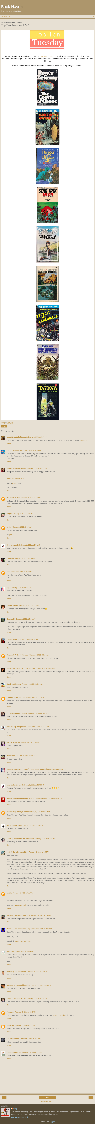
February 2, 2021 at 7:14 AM (29, 605)
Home (47, 1097)
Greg (15, 1109)
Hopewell (10, 619)
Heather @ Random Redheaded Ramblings (23, 798)
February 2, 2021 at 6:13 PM (37, 972)
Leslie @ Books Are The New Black (20, 839)
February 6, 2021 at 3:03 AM (25, 1025)
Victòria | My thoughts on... (17, 727)
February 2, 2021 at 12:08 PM (55, 769)
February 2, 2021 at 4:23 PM (41, 929)
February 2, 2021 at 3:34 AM (37, 468)
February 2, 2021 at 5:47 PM (22, 951)
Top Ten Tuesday (21, 905)
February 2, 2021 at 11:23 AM (28, 742)
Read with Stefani (13, 498)
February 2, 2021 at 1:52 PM (33, 825)
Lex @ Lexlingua (13, 450)
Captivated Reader (14, 684)
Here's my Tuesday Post (15, 478)
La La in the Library (14, 785)
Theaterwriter (12, 639)
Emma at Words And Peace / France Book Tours (25, 769)
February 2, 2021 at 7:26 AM (24, 619)
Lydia (9, 527)
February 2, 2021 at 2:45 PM (39, 852)
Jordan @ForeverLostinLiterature (19, 668)
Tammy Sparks (12, 605)
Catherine (10, 558)
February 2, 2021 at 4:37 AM (23, 514)
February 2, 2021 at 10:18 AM (43, 668)
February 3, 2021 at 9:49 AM (25, 1012)
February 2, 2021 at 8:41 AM (28, 639)
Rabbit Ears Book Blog (23, 941)
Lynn (8, 572)
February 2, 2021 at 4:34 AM (31, 498)
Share (4, 426)
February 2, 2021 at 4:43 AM (21, 527)
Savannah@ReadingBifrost (17, 812)
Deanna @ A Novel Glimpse (17, 655)
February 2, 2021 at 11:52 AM (26, 756)
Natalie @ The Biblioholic (16, 972)
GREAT (15, 483)
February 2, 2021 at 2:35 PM (45, 839)
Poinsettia (10, 1012)
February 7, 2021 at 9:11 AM (31, 1052)
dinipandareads (13, 545)
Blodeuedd (11, 756)
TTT (15, 937)
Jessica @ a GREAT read (16, 468)
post (10, 535)
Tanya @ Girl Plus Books (16, 998)
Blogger (52, 1122)
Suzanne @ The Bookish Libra (18, 985)
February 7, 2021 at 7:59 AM (30, 1039)
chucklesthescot (13, 1039)
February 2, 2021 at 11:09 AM (38, 727)
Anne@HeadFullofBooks (16, 437)
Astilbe (9, 893)
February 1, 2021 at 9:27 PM (36, 437)
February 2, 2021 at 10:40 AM (32, 684)
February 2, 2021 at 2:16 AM (30, 450)
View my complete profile (20, 1117)
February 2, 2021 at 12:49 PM (39, 812)
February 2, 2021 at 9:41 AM (38, 655)
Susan (9, 951)
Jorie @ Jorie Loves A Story (17, 852)
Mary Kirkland (12, 742)
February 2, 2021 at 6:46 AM (21, 572)
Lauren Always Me (14, 1052)
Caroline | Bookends (14, 697)
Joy (8, 588)
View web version (47, 1101)
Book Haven (11, 7)
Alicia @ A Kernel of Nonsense (18, 915)
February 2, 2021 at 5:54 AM (29, 545)
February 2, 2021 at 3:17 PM (23, 893)
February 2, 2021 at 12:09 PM (33, 785)
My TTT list (84, 440)
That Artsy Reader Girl (48, 56)
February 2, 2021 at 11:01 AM (33, 697)
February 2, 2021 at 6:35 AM (25, 558)
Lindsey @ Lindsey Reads (17, 713)
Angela (9, 514)
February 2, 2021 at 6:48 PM (41, 985)
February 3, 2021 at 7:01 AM (37, 998)
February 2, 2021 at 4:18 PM (41, 915)
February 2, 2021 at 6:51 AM (21, 588)
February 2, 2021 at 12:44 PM (51, 798)
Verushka (10, 1025)
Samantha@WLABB (14, 825)
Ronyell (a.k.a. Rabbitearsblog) (18, 929)
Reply (9, 443)
